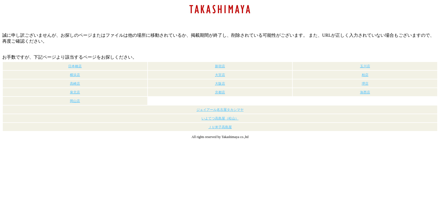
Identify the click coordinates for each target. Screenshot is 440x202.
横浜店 (75, 75)
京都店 (220, 92)
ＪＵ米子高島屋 (220, 127)
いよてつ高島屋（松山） (220, 118)
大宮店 (220, 75)
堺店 (365, 84)
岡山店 (75, 101)
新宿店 (220, 66)
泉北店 (75, 92)
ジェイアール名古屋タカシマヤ (220, 110)
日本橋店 (75, 66)
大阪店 (220, 84)
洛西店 (365, 92)
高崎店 (75, 84)
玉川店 (365, 66)
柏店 (365, 75)
